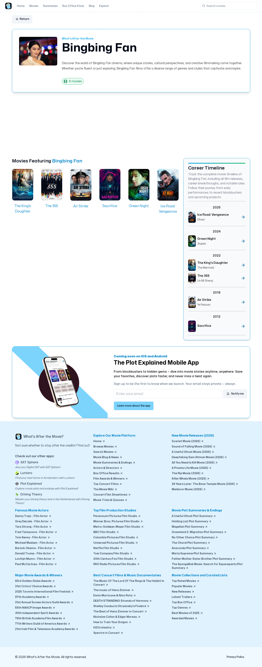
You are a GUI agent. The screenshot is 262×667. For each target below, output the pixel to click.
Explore (104, 6)
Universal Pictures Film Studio (115, 542)
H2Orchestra (104, 627)
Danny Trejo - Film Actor (33, 516)
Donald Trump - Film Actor (35, 553)
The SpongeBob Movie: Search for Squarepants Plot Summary (207, 566)
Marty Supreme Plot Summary (194, 553)
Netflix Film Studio (108, 548)
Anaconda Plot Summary (190, 548)
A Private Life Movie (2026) (192, 468)
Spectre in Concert (108, 633)
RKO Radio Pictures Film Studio (116, 564)
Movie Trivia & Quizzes (110, 500)
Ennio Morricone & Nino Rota (114, 595)
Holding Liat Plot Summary (192, 521)
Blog (91, 6)
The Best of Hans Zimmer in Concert (120, 611)
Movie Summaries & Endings (114, 462)
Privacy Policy (235, 657)
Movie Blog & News (107, 457)
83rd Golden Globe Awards (35, 581)
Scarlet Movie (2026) (188, 441)
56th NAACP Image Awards (35, 607)
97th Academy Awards (32, 597)
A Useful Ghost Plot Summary (194, 516)
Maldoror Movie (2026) (189, 489)
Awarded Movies (185, 618)
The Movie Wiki (105, 489)
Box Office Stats (73, 6)
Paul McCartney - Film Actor (36, 564)
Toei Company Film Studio (113, 553)
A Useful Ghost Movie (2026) (193, 452)
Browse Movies (105, 446)
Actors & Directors (108, 468)
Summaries (50, 6)
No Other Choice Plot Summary (195, 537)
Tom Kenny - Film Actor (32, 537)
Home (21, 6)
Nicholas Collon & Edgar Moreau (117, 617)
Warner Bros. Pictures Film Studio (118, 521)
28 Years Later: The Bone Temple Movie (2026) (205, 484)
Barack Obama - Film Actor (35, 548)
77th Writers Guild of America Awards (42, 623)
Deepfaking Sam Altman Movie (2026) (199, 457)
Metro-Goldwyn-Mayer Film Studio (118, 526)
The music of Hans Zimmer (113, 590)
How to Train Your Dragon (112, 622)
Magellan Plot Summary (190, 526)
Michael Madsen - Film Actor (36, 542)
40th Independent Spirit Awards (38, 613)
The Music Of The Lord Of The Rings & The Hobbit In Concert (128, 583)
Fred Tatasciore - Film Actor (36, 532)
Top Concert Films (107, 484)
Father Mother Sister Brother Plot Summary (203, 558)
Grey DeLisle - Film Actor (33, 521)
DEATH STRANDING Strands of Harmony (122, 600)
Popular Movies (184, 586)
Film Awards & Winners (110, 478)
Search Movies (105, 452)
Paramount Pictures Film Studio (117, 516)
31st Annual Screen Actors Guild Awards (44, 602)
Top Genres (181, 607)
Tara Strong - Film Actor (33, 526)
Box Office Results (108, 473)
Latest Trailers (184, 597)
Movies (33, 6)
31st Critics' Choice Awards (35, 586)
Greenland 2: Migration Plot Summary (199, 532)
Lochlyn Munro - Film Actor (35, 558)
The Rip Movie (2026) (188, 473)
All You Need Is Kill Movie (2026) (195, 462)
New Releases (183, 591)
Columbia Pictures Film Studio (116, 537)
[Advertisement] (126, 125)
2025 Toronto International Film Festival (44, 591)
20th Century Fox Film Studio (115, 558)
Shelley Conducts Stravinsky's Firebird (121, 606)
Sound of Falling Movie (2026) (194, 446)
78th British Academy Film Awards (40, 618)
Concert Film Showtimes (112, 494)
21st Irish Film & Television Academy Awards (46, 629)
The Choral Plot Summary (191, 542)
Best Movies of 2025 (187, 613)
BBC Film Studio (106, 532)
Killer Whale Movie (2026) (191, 478)
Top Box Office (184, 602)
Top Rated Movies (186, 581)
